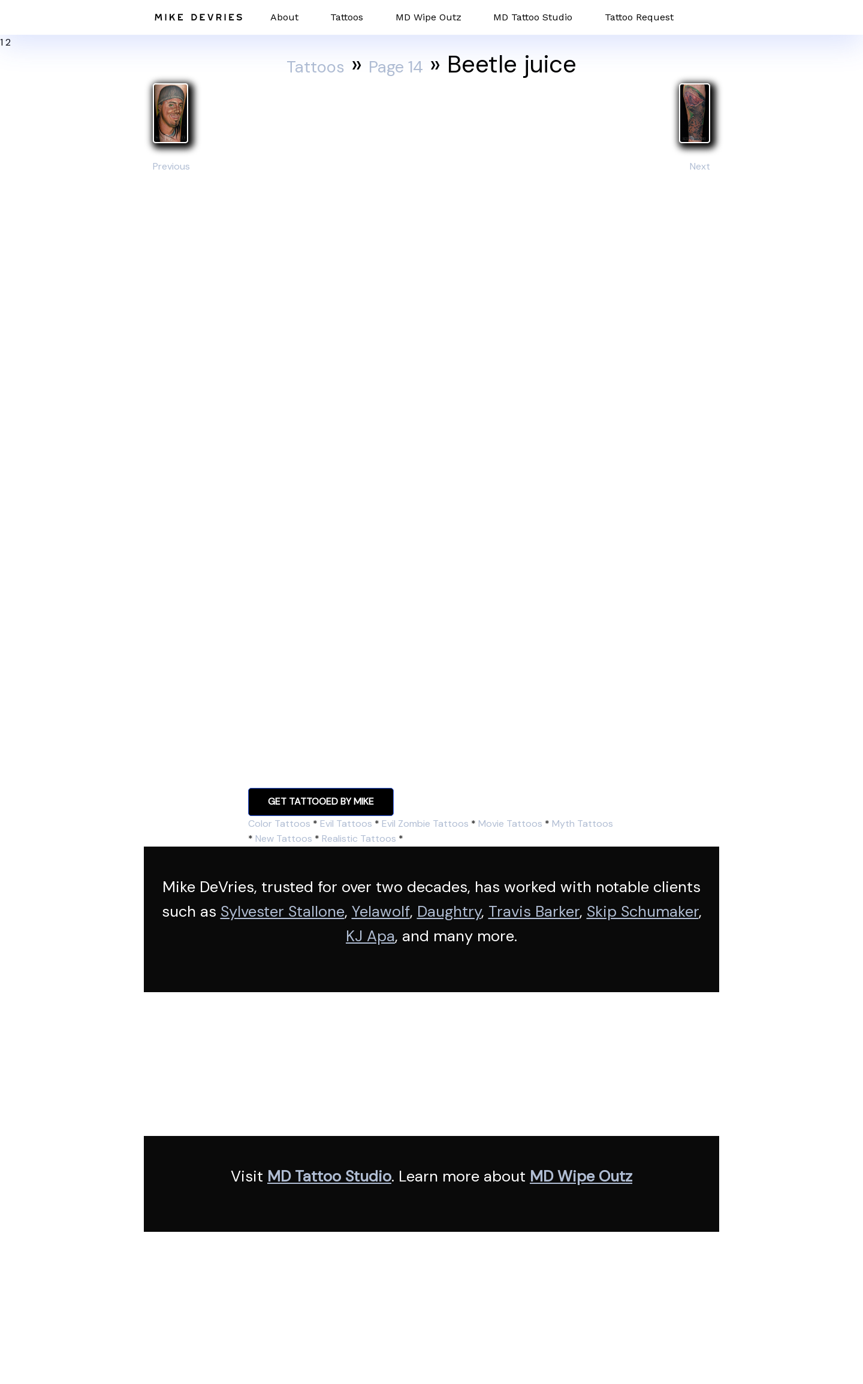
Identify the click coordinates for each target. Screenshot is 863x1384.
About (284, 17)
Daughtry (449, 911)
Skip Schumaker (643, 911)
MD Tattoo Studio (532, 17)
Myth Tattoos (582, 823)
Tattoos (346, 17)
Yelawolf (381, 911)
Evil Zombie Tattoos (425, 823)
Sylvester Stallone (283, 911)
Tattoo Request (639, 17)
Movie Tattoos (510, 823)
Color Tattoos (279, 823)
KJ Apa (370, 936)
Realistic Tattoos (359, 838)
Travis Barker (534, 911)
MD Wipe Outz (428, 17)
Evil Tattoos (346, 823)
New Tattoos (283, 838)
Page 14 (408, 64)
